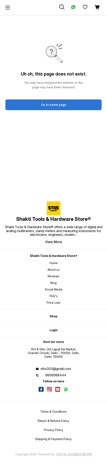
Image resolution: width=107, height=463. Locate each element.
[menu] (7, 7)
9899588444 (55, 375)
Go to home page (53, 104)
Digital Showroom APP (74, 454)
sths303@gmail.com (55, 369)
